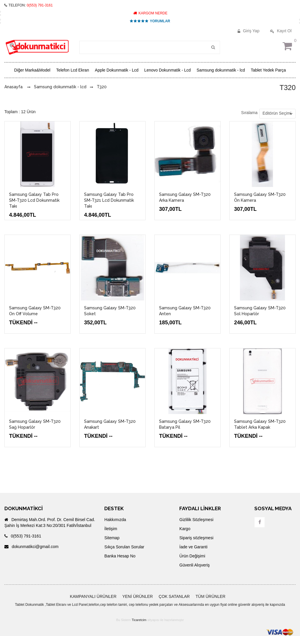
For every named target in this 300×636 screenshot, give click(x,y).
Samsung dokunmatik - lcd (221, 70)
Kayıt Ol (280, 30)
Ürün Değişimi (192, 556)
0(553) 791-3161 (40, 5)
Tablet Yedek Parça (268, 70)
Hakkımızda (115, 519)
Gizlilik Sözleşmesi (196, 519)
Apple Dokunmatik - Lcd (117, 70)
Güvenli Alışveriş (194, 565)
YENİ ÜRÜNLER (137, 596)
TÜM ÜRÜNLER (211, 596)
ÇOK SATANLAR (174, 596)
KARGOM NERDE (150, 13)
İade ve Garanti (193, 547)
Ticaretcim (139, 620)
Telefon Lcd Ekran (72, 70)
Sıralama (249, 112)
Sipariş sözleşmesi (196, 537)
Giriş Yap (247, 30)
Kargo (184, 528)
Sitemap (111, 537)
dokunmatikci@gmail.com (31, 546)
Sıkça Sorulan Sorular (124, 547)
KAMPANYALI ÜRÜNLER (93, 596)
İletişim (110, 528)
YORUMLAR (150, 21)
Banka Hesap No (119, 556)
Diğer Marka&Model (32, 70)
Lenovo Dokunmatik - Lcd (167, 70)
